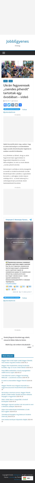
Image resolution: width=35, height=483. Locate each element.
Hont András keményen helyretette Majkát (14, 419)
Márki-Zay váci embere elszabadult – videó (20, 346)
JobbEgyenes (17, 41)
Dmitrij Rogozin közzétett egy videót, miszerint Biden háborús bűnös (15, 338)
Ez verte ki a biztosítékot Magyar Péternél (14, 380)
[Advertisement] (17, 17)
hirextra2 (15, 101)
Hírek (5, 81)
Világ (10, 81)
